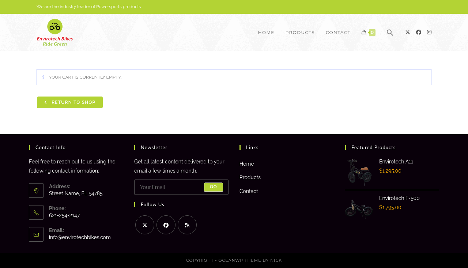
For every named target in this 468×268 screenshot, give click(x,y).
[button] (390, 32)
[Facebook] (418, 32)
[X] (407, 32)
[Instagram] (429, 32)
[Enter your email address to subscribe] (181, 187)
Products (250, 177)
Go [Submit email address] (213, 187)
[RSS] (187, 224)
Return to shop (72, 102)
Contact (248, 191)
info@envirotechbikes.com (80, 237)
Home (246, 164)
